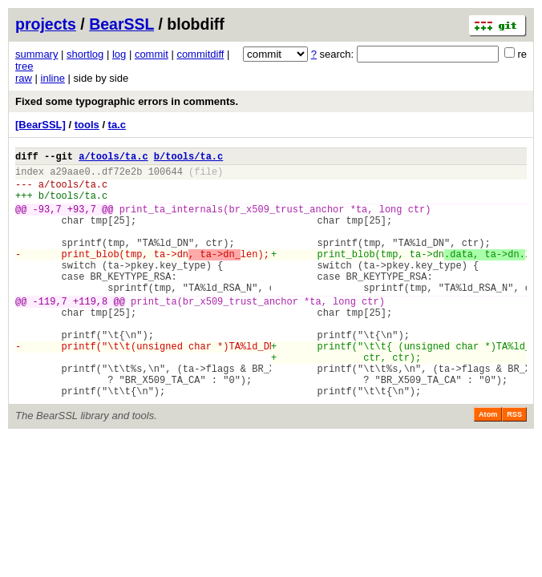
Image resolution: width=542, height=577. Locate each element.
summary (36, 54)
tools (87, 125)
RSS (514, 465)
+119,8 (90, 332)
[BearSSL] (40, 125)
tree (24, 66)
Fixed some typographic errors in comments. (126, 101)
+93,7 (81, 221)
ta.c (117, 125)
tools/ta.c (78, 191)
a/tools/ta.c (113, 158)
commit (151, 54)
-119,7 (50, 332)
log (119, 54)
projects (45, 24)
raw (23, 78)
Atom (488, 465)
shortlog (85, 54)
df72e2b (122, 176)
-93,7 (47, 221)
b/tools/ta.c (188, 158)
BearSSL (121, 24)
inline (53, 78)
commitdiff (200, 54)
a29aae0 (70, 176)
